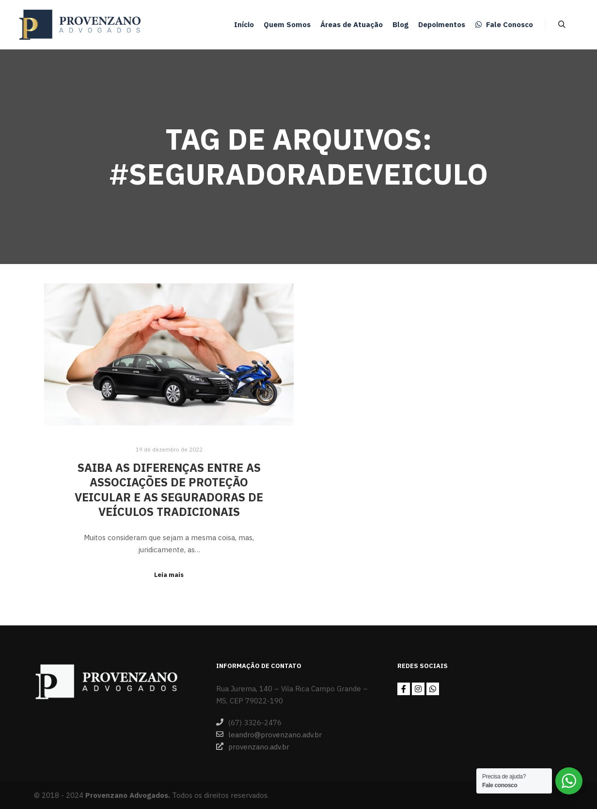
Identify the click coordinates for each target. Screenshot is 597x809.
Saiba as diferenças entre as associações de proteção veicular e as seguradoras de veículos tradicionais (169, 489)
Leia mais (169, 574)
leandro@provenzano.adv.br (269, 734)
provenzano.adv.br (252, 746)
